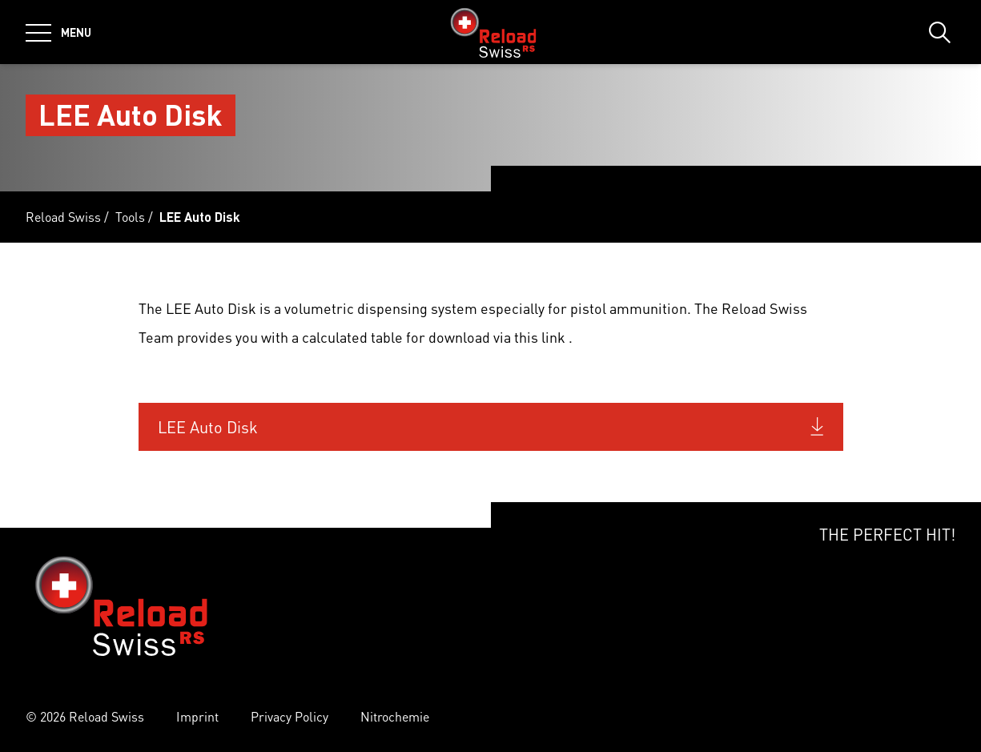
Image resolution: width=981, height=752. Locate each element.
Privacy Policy (289, 716)
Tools (130, 216)
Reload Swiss (63, 216)
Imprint (197, 716)
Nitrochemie (394, 716)
